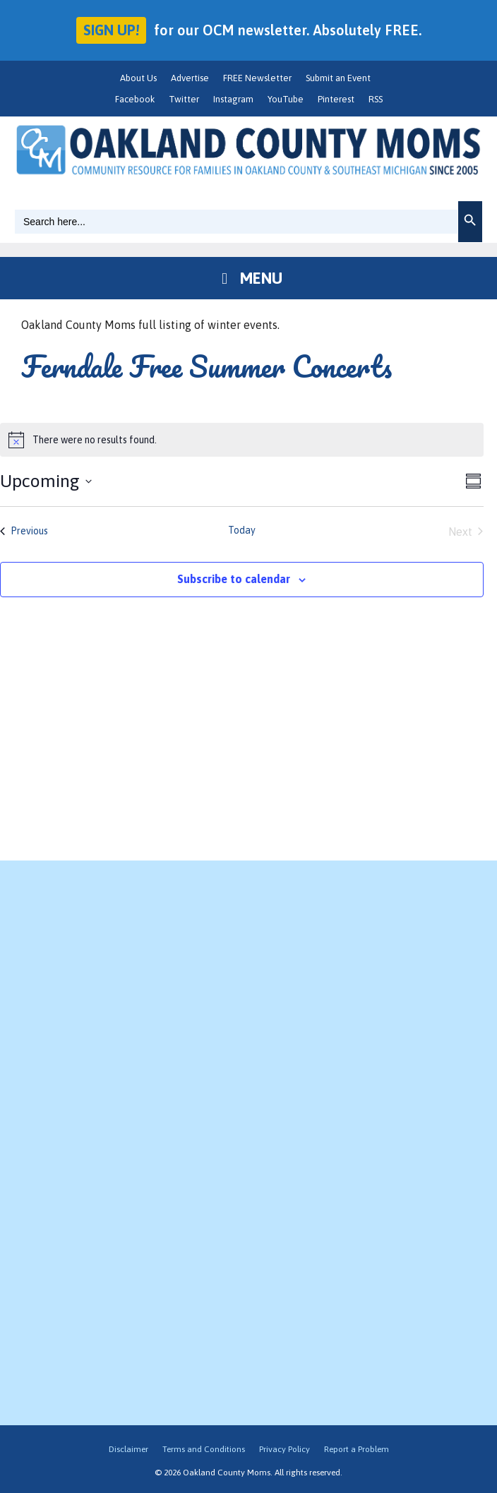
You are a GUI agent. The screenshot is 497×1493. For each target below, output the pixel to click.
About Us (138, 78)
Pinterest (336, 99)
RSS (376, 99)
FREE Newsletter (257, 78)
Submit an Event (338, 78)
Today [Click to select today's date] (242, 530)
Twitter (184, 99)
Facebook (135, 99)
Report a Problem (356, 1449)
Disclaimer (128, 1449)
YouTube (286, 99)
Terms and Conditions (203, 1449)
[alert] (242, 440)
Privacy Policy (284, 1449)
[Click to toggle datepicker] (46, 481)
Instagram (233, 99)
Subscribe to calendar (233, 578)
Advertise (190, 78)
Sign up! (111, 30)
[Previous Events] (24, 531)
